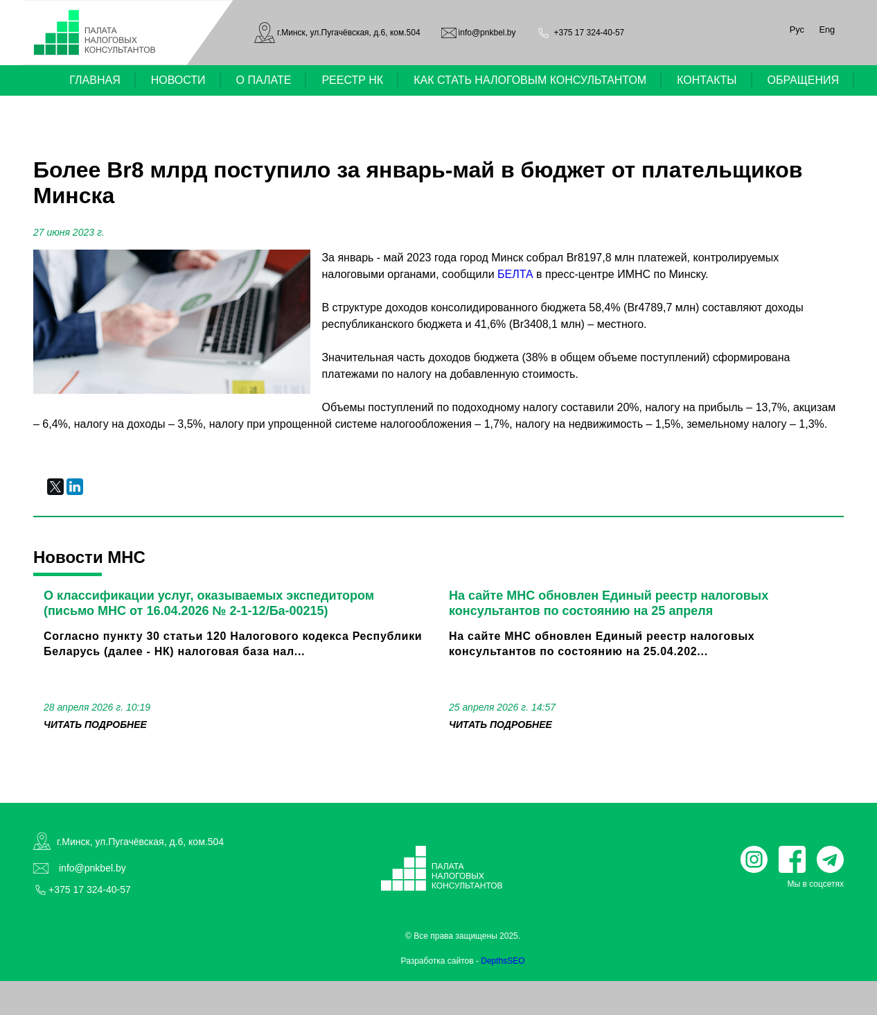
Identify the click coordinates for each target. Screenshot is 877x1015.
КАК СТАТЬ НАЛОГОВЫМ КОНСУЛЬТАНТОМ (530, 80)
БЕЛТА (515, 274)
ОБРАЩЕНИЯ (804, 80)
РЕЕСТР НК (352, 80)
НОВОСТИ (178, 80)
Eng (827, 29)
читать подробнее (95, 724)
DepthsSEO (502, 961)
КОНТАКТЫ (706, 80)
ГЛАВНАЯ (94, 80)
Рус (797, 29)
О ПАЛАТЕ (264, 80)
